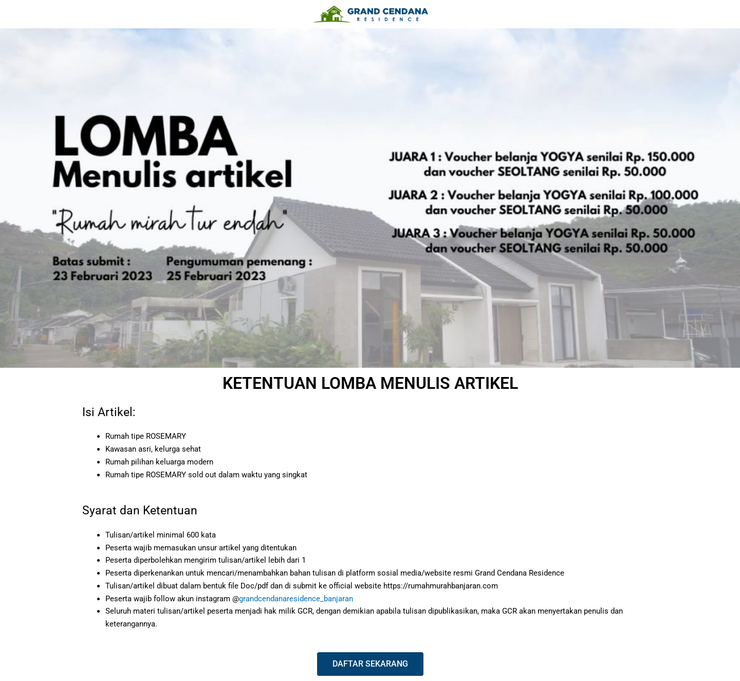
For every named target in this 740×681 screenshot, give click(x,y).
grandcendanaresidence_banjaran (296, 598)
